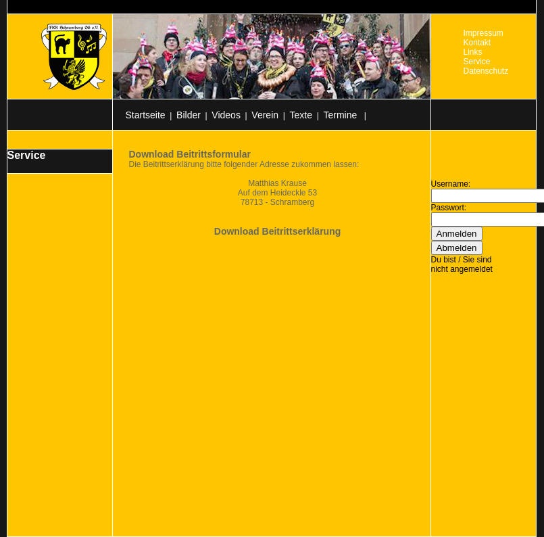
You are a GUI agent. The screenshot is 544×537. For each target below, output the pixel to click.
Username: (451, 184)
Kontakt (477, 42)
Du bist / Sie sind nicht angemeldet (462, 264)
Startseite (146, 115)
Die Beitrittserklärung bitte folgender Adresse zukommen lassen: (244, 164)
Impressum (483, 33)
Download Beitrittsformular (190, 154)
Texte (301, 115)
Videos (226, 115)
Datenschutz (486, 71)
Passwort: (449, 207)
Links (473, 52)
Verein (264, 115)
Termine (341, 115)
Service (477, 61)
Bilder (188, 115)
